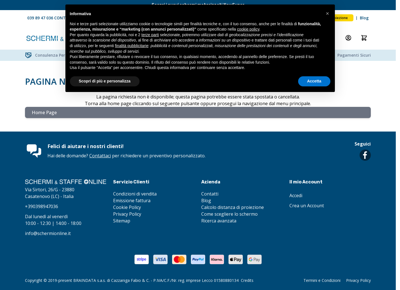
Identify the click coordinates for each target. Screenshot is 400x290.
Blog (364, 17)
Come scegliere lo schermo (229, 214)
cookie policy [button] (248, 29)
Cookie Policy (127, 207)
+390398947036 (41, 206)
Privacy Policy (127, 214)
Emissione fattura (131, 200)
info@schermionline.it (48, 233)
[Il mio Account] (348, 37)
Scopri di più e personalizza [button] (105, 81)
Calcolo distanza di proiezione (232, 207)
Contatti (209, 194)
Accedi (295, 195)
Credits (247, 280)
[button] (327, 13)
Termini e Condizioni (321, 280)
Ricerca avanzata (218, 221)
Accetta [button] (314, 81)
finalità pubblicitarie (131, 45)
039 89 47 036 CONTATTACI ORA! (58, 17)
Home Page (44, 112)
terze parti (150, 35)
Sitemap (121, 221)
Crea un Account (306, 205)
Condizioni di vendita (135, 194)
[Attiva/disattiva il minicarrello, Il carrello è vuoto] (364, 37)
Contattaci (100, 156)
